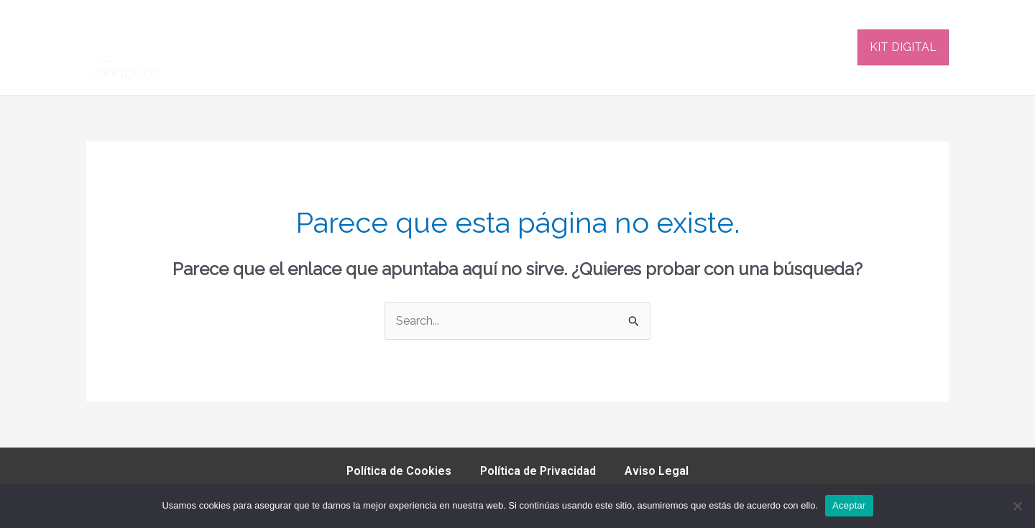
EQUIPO (735, 47)
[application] (593, 47)
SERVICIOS (562, 47)
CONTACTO (813, 47)
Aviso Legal (657, 471)
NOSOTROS (656, 47)
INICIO (376, 47)
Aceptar (849, 505)
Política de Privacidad (538, 471)
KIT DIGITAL (903, 47)
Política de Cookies (398, 471)
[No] (1017, 506)
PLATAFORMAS (459, 47)
